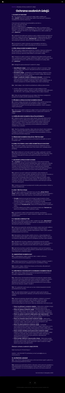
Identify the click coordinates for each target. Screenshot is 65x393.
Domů (14, 7)
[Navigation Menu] (62, 1)
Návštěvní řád (45, 387)
